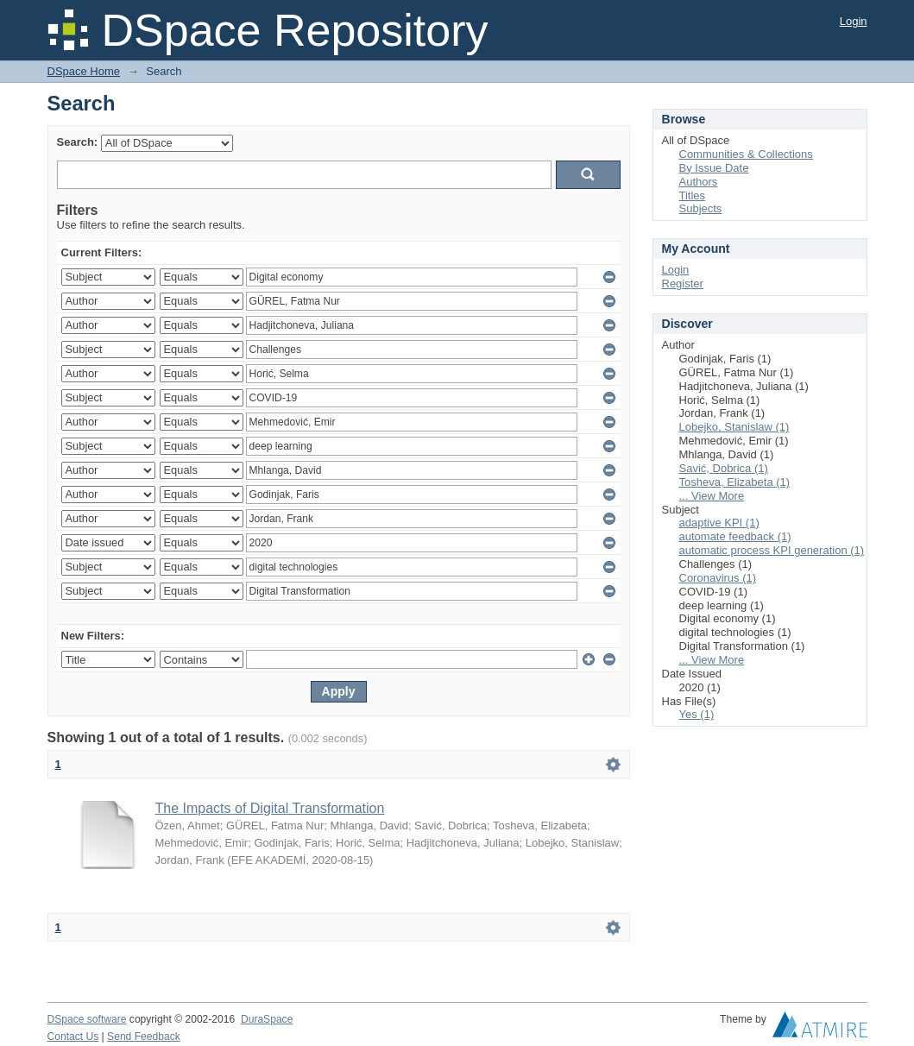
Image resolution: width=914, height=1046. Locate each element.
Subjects (700, 208)
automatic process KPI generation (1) (772, 550)
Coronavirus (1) (718, 577)
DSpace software (87, 1019)
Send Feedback (143, 1036)
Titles (692, 195)
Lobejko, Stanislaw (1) (734, 426)
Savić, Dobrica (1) (723, 468)
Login (853, 21)
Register (682, 283)
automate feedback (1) (735, 536)
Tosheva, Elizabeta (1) (735, 482)
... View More (712, 495)
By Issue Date (714, 167)
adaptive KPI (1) (719, 522)
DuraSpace (267, 1019)
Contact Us (73, 1036)
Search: (77, 141)
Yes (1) (697, 714)
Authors (698, 181)
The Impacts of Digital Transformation (270, 808)
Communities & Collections (746, 154)
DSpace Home (84, 71)
